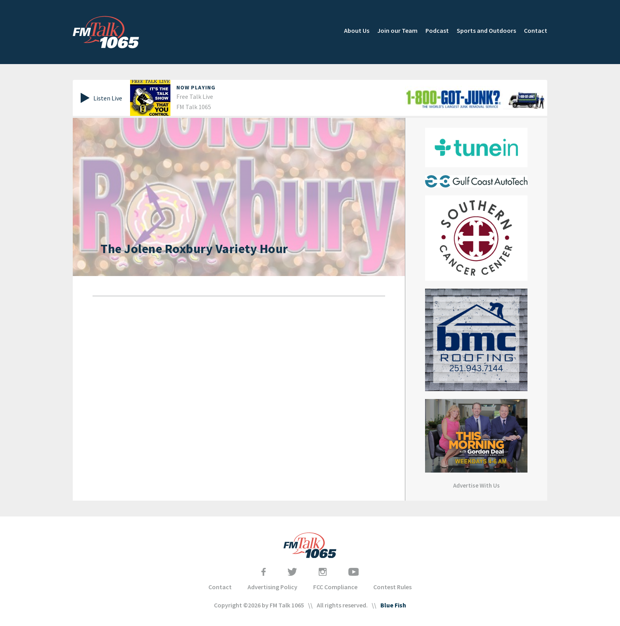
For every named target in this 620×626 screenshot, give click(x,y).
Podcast (437, 30)
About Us (356, 30)
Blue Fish (393, 605)
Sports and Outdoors (486, 30)
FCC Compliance (335, 587)
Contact (535, 30)
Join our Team (397, 30)
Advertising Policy (272, 587)
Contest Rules (392, 587)
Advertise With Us (476, 485)
